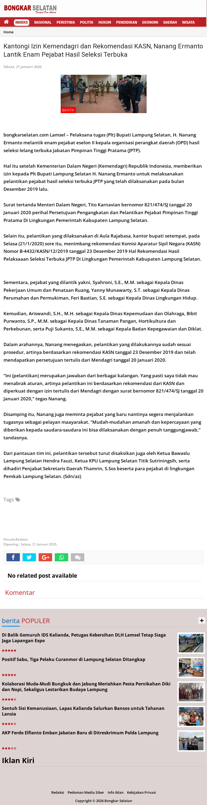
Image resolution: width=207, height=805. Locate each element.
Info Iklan (116, 792)
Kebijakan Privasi (141, 792)
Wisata (188, 22)
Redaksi (57, 792)
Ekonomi (150, 22)
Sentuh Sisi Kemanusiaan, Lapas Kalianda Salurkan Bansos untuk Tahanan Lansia (83, 711)
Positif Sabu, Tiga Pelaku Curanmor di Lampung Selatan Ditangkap (73, 659)
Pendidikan (126, 22)
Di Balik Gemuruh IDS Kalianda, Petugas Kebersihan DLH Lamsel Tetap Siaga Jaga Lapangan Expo (84, 638)
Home (8, 32)
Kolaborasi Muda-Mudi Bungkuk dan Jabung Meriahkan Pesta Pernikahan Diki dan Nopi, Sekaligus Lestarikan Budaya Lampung (86, 686)
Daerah (170, 22)
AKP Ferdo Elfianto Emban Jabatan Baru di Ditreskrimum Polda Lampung (80, 733)
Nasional (43, 22)
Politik (86, 22)
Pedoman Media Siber (86, 792)
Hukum (105, 22)
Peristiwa (66, 22)
